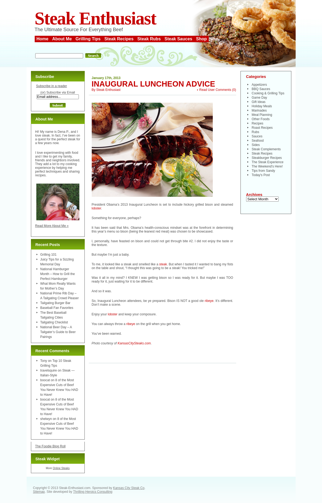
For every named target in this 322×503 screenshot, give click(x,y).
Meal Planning (262, 115)
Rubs (255, 132)
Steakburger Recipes (267, 158)
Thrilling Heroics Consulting (92, 492)
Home (42, 39)
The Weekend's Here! (267, 166)
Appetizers (259, 85)
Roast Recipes (262, 128)
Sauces (257, 136)
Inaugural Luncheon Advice (153, 84)
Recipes (257, 123)
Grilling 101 (48, 254)
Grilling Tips (88, 39)
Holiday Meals (262, 106)
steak (163, 264)
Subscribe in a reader (51, 86)
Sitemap (39, 492)
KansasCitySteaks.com (134, 343)
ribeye (209, 301)
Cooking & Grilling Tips (268, 93)
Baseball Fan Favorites (56, 308)
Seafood (258, 140)
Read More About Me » (52, 226)
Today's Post (261, 175)
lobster (96, 208)
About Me (62, 39)
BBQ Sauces (261, 89)
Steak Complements (266, 149)
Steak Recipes (119, 39)
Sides (256, 145)
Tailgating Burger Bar (55, 303)
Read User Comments (215, 90)
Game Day (259, 97)
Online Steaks (61, 468)
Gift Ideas (259, 102)
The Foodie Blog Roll (50, 446)
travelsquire (48, 370)
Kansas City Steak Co (128, 488)
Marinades (259, 110)
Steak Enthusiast (95, 18)
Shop (201, 39)
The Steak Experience (268, 162)
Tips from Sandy (263, 171)
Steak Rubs (149, 39)
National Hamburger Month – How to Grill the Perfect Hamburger (57, 274)
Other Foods (261, 119)
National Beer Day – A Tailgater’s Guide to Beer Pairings (58, 332)
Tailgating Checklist (54, 322)
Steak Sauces (178, 39)
